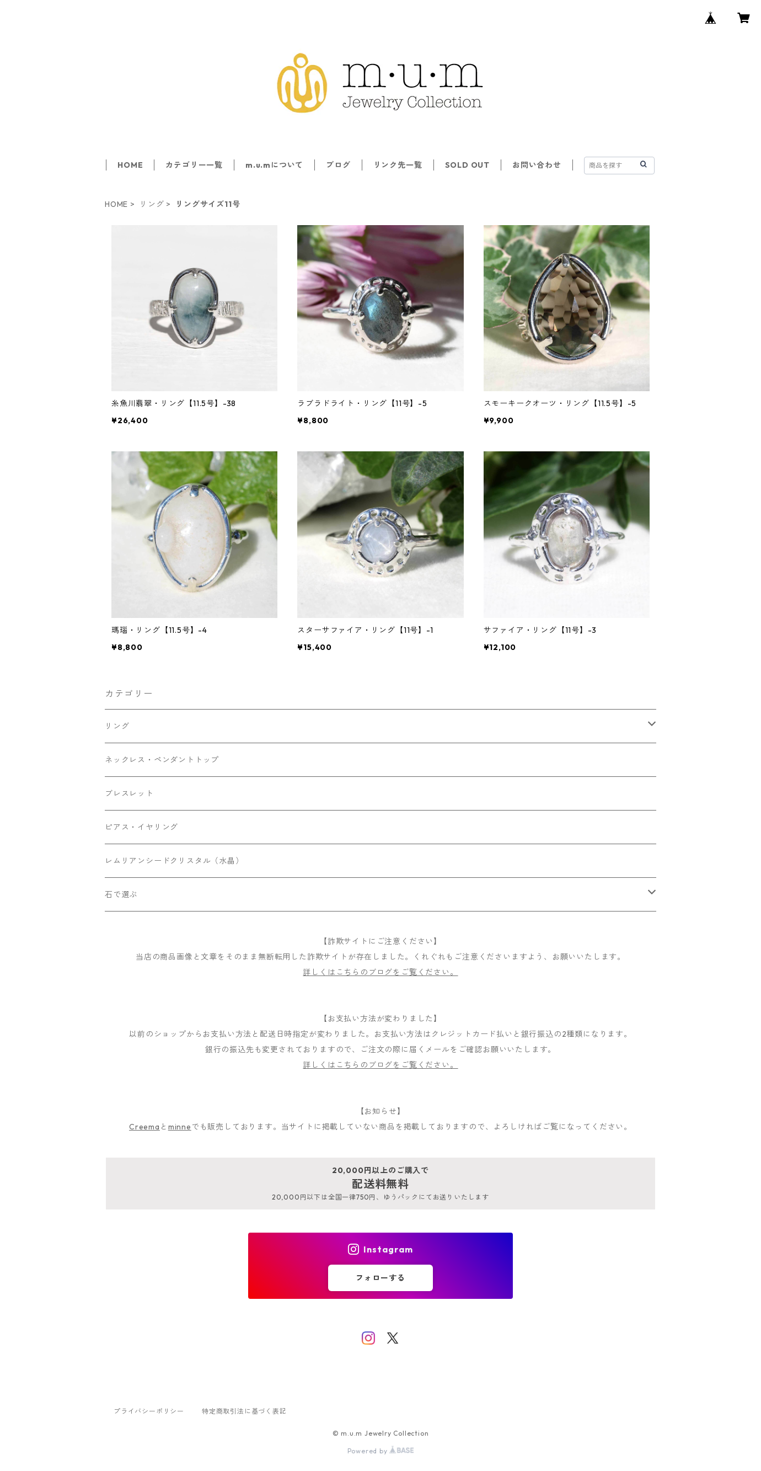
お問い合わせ (536, 165)
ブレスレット (129, 793)
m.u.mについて (274, 165)
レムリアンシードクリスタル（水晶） (174, 861)
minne (179, 1127)
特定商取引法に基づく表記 (244, 1411)
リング (152, 204)
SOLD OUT (467, 165)
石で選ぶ (121, 894)
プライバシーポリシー (149, 1411)
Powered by (380, 1451)
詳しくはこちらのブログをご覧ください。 (380, 972)
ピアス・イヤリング (141, 827)
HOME (130, 165)
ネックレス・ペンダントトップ (162, 760)
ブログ (338, 165)
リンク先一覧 (397, 165)
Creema (144, 1127)
